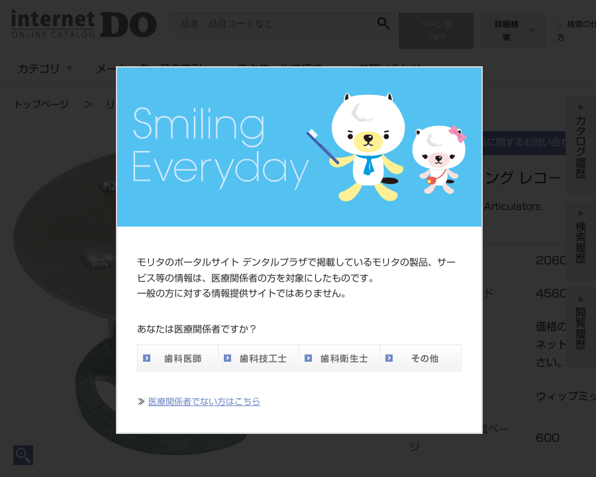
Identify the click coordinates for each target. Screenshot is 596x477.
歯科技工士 (258, 358)
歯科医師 (177, 358)
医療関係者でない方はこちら (204, 402)
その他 (420, 358)
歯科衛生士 (339, 358)
